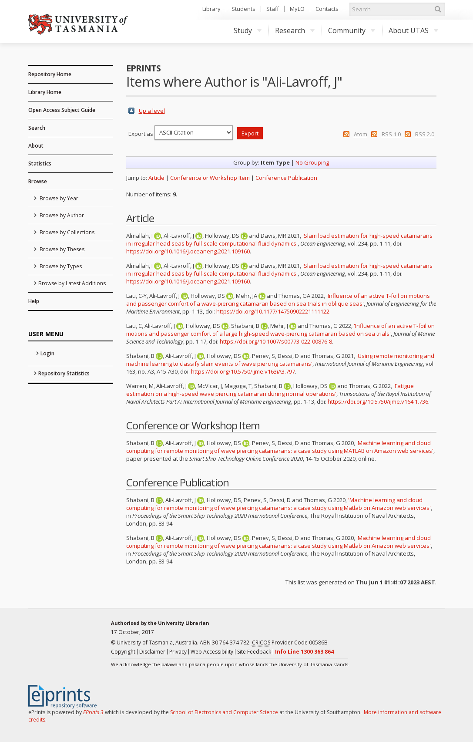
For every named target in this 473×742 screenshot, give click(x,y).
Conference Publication (286, 178)
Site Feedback (254, 651)
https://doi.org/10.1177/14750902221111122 (272, 311)
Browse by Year (58, 198)
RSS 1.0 (391, 134)
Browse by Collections (66, 232)
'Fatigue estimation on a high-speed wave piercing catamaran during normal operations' (270, 390)
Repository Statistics (64, 373)
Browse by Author (61, 215)
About (36, 145)
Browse (37, 181)
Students (243, 9)
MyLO (297, 9)
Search (36, 128)
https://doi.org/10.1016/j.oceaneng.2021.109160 (188, 251)
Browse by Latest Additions (72, 283)
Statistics (39, 163)
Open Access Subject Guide (61, 110)
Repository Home (49, 74)
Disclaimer (152, 651)
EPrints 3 (93, 712)
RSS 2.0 (424, 134)
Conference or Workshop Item (210, 178)
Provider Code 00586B (290, 643)
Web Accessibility (212, 651)
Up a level (152, 111)
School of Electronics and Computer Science (224, 712)
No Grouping (312, 162)
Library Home (44, 92)
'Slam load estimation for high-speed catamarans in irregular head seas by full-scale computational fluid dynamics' (279, 239)
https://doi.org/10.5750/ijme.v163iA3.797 (243, 371)
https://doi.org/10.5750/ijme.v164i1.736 (378, 401)
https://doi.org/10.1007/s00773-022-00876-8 (276, 341)
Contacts (327, 9)
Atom (360, 134)
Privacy (178, 651)
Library (211, 9)
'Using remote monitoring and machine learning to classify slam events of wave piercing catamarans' (280, 360)
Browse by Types (60, 266)
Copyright (123, 651)
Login (47, 353)
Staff (272, 9)
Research (295, 30)
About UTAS (414, 30)
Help (33, 301)
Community (352, 30)
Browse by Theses (61, 249)
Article (156, 178)
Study (248, 30)
